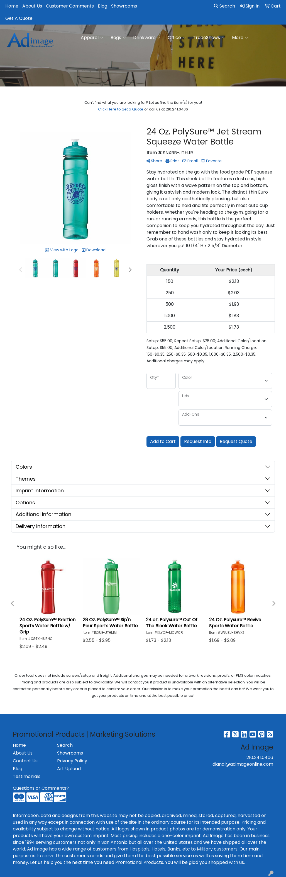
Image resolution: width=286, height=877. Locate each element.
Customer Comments (70, 6)
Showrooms (124, 6)
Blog (102, 6)
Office (177, 37)
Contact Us (25, 761)
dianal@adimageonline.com (242, 764)
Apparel (92, 37)
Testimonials (26, 776)
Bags (118, 37)
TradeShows (209, 37)
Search (224, 6)
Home (11, 6)
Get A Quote (19, 18)
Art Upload (69, 768)
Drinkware (146, 37)
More (240, 37)
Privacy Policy (72, 761)
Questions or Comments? (41, 788)
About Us (32, 6)
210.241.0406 (259, 757)
